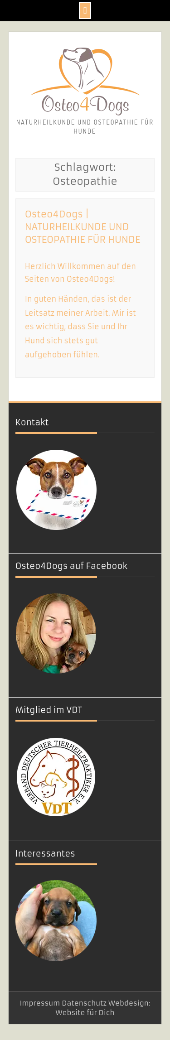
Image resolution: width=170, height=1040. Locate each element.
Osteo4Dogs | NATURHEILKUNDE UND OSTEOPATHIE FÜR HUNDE (83, 226)
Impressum (40, 1003)
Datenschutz (84, 1003)
